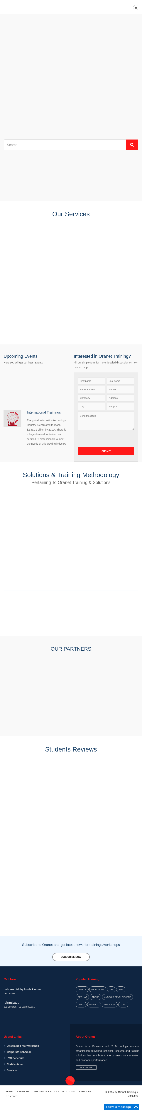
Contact (12, 1096)
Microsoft (97, 989)
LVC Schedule (15, 1058)
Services (12, 1070)
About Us (23, 1091)
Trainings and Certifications (54, 1091)
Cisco (81, 1004)
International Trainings (44, 412)
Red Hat (82, 997)
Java (120, 989)
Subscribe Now (71, 957)
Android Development (117, 997)
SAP (111, 989)
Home (9, 1091)
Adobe (95, 997)
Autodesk (110, 1004)
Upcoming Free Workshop (23, 1045)
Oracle (82, 989)
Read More (86, 1067)
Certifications (15, 1064)
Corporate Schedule (19, 1051)
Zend (123, 1004)
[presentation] (106, 438)
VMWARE (94, 1004)
